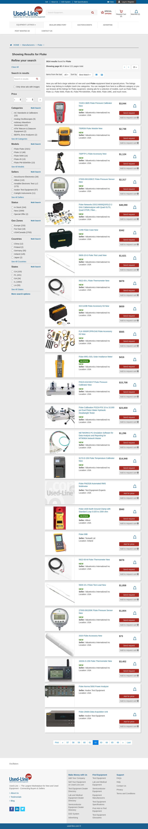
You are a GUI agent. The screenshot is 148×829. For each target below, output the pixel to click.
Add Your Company (76, 778)
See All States (17, 289)
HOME (17, 45)
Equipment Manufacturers (98, 796)
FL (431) (16, 275)
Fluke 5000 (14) (19, 156)
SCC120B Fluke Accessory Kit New (94, 306)
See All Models (17, 167)
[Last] (128, 742)
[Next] (123, 742)
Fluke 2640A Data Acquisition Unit (93, 712)
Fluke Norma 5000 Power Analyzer (94, 686)
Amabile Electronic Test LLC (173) (24, 184)
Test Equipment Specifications (99, 803)
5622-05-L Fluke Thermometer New (94, 281)
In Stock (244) (18, 207)
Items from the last (54, 74)
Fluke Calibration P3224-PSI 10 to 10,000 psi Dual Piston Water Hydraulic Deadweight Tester (96, 410)
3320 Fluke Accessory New (90, 636)
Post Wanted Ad (22, 31)
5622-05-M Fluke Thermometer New (94, 560)
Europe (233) (18, 225)
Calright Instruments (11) (23, 193)
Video (110, 2)
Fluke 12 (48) (18, 152)
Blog (12, 801)
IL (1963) (16, 282)
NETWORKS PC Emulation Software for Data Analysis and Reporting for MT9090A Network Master (96, 435)
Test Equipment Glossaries (99, 816)
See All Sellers (17, 197)
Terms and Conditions (126, 793)
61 (90, 742)
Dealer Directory (57, 25)
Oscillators (13, 764)
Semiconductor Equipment (98, 789)
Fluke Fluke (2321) (20, 149)
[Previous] (62, 742)
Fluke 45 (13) (18, 159)
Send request (129, 113)
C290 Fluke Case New (88, 230)
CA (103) (16, 271)
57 (68, 742)
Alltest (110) (17, 180)
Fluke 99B (83, 534)
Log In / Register (128, 2)
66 (118, 742)
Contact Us (47, 31)
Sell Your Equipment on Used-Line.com (77, 783)
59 (79, 742)
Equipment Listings (26, 25)
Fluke (41, 45)
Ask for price (129, 493)
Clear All (15, 67)
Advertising (73, 818)
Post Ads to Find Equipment (99, 809)
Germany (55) (18, 251)
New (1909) (17, 211)
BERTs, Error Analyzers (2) (24, 135)
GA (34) (16, 278)
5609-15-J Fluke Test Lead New (92, 585)
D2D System (73, 814)
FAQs (119, 778)
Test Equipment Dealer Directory (78, 789)
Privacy (120, 790)
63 (101, 742)
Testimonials (15, 797)
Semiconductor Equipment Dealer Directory (76, 807)
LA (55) (15, 285)
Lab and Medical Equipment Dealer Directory (76, 798)
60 (84, 742)
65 (112, 742)
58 (73, 742)
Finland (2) (17, 247)
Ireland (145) (18, 254)
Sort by (74, 74)
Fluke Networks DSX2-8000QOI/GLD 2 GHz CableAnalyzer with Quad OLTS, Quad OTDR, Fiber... (95, 207)
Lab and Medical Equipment (99, 783)
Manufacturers (29, 45)
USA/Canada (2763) (21, 232)
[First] (56, 742)
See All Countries (18, 261)
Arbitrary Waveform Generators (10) (21, 123)
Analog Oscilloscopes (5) (23, 119)
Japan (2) (16, 257)
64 (107, 742)
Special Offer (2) (19, 214)
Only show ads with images (26, 87)
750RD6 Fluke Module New (90, 128)
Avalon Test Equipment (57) (24, 190)
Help (119, 782)
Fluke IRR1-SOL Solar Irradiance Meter (96, 357)
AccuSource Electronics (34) (25, 177)
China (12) (17, 244)
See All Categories (19, 139)
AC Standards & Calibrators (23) (24, 114)
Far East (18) (18, 229)
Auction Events (84, 25)
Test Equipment (99, 778)
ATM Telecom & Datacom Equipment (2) (23, 129)
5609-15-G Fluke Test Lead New (92, 255)
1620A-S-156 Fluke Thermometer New (95, 661)
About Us (14, 793)
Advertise (108, 25)
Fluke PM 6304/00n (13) (23, 162)
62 (95, 742)
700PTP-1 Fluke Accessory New (92, 154)
